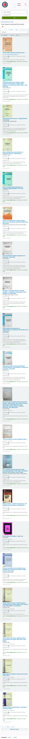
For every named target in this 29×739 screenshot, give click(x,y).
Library (11, 22)
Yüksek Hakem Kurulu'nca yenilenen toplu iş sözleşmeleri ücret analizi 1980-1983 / (14, 639)
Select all (12, 35)
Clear (26, 4)
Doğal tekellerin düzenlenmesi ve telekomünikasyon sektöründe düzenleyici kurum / (15, 330)
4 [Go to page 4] (8, 30)
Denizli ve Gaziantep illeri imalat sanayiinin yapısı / (15, 222)
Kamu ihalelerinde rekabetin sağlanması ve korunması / (14, 256)
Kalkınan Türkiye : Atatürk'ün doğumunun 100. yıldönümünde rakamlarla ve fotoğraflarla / (15, 504)
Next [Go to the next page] (12, 30)
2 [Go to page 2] (4, 30)
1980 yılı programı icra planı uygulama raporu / (15, 439)
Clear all (17, 35)
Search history (19, 4)
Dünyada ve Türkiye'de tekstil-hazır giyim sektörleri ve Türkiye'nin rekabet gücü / (14, 292)
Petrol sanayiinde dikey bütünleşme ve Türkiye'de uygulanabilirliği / (13, 187)
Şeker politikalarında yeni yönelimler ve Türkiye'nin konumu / (13, 152)
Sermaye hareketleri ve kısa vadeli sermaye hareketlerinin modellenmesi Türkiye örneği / (14, 569)
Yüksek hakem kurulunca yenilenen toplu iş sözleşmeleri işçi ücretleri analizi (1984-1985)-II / (15, 604)
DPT (6, 89)
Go (14, 17)
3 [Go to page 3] (6, 30)
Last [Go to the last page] (17, 30)
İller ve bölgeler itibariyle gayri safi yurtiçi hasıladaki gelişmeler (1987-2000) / (15, 471)
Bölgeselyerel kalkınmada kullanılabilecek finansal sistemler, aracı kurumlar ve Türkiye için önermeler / (15, 367)
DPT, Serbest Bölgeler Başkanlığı (11, 54)
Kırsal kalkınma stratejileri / (13, 536)
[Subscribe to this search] (2, 26)
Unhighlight (4, 35)
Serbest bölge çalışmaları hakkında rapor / (14, 52)
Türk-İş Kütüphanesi (9, 5)
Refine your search (14, 729)
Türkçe (15, 737)
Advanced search (5, 22)
